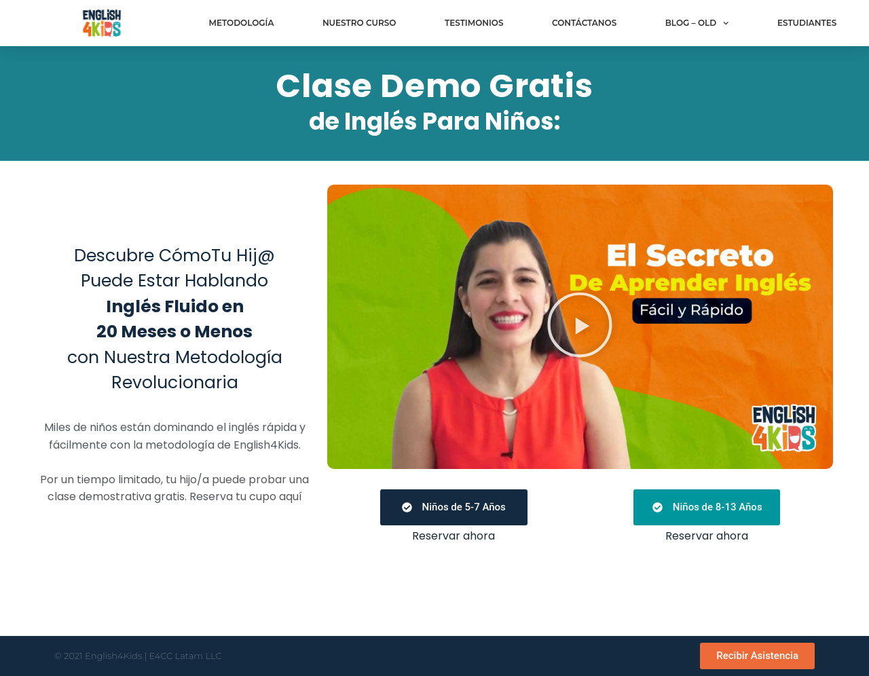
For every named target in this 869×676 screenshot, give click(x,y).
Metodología (241, 23)
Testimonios (474, 23)
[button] (580, 326)
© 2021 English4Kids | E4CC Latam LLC (138, 655)
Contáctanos (584, 23)
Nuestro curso (359, 23)
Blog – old (697, 23)
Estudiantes (806, 23)
